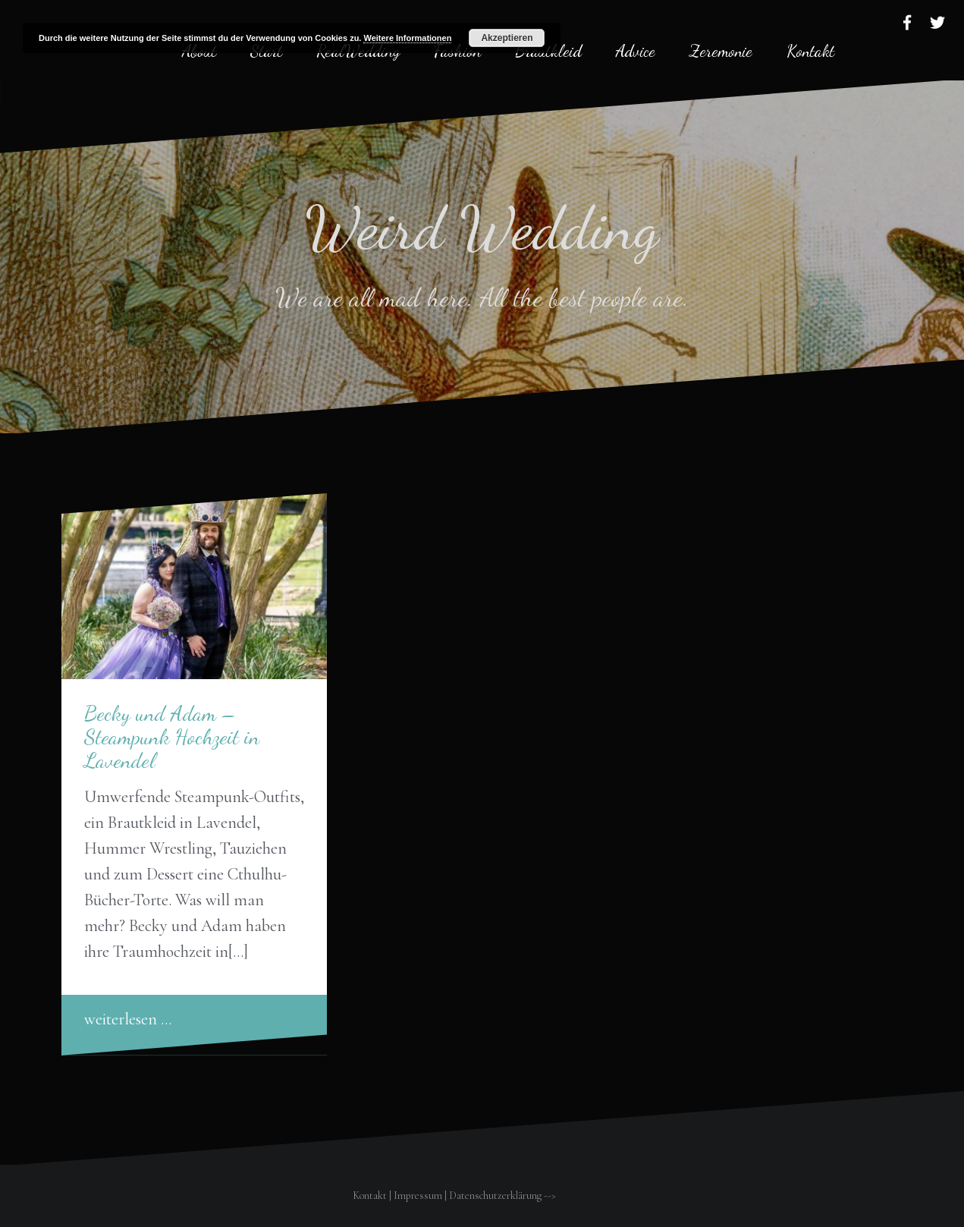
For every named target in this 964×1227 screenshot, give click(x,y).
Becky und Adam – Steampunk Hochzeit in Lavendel (171, 736)
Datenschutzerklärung (495, 1195)
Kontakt (810, 51)
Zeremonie (720, 51)
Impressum (418, 1195)
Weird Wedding (482, 227)
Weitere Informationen (407, 37)
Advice (635, 51)
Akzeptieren (506, 38)
